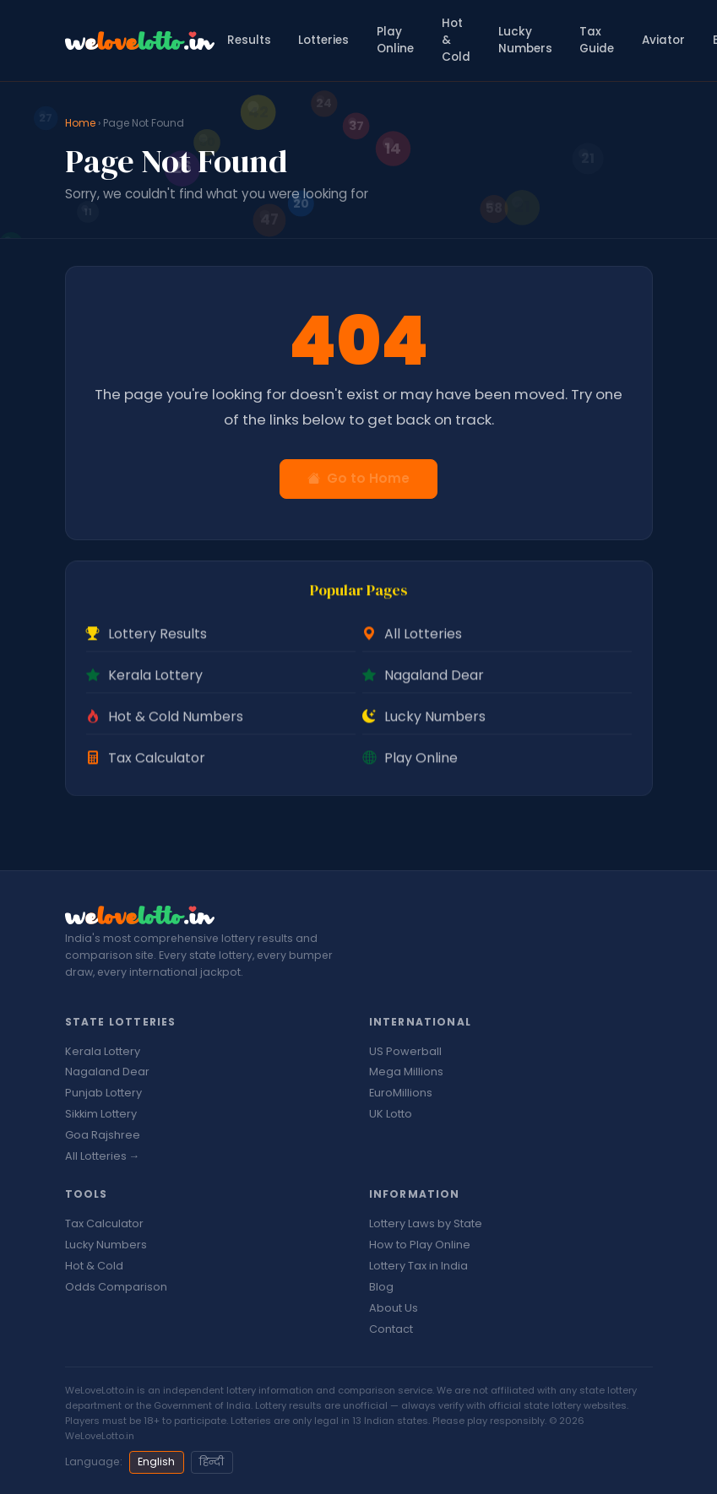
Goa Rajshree (102, 1135)
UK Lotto (390, 1114)
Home (80, 123)
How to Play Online (419, 1244)
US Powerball (405, 1051)
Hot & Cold (456, 40)
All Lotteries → (102, 1156)
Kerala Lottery (102, 1051)
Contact (391, 1329)
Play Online (395, 40)
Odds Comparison (116, 1287)
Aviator (663, 40)
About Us (393, 1308)
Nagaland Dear (107, 1071)
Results (249, 40)
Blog (381, 1287)
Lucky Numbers (525, 40)
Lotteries (323, 40)
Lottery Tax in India (418, 1266)
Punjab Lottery (103, 1092)
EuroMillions (400, 1092)
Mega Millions (406, 1071)
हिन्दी (211, 1461)
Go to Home (358, 478)
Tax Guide (596, 40)
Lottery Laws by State (425, 1223)
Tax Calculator (104, 1223)
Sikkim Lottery (101, 1114)
